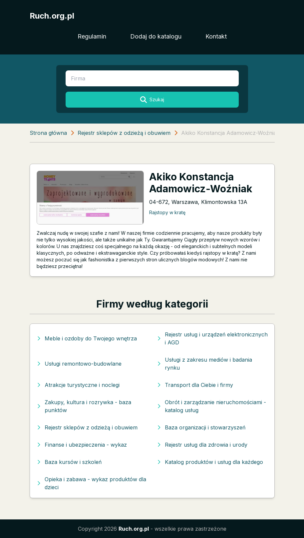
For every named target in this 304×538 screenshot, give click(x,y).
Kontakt (216, 36)
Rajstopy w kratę (167, 212)
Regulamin (92, 36)
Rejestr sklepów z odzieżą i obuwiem (124, 133)
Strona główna (48, 133)
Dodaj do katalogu (155, 36)
